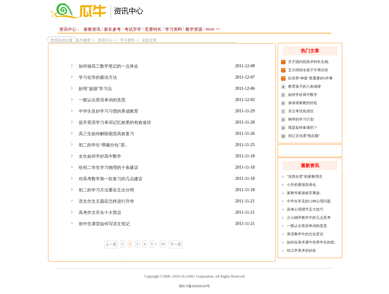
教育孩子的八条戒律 (304, 86)
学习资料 (173, 29)
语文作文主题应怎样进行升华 (106, 201)
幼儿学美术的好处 (301, 250)
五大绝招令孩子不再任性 (308, 70)
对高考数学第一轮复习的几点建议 (111, 179)
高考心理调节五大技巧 (305, 209)
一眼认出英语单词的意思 (102, 100)
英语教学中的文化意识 (305, 234)
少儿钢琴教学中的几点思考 (309, 217)
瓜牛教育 (83, 40)
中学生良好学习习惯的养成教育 (108, 111)
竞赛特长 (153, 29)
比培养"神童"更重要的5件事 (310, 78)
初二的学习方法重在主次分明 (106, 190)
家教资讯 (92, 29)
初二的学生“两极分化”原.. (103, 145)
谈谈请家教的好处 (302, 103)
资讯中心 (105, 40)
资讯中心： (70, 29)
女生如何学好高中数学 (100, 156)
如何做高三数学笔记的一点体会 (108, 66)
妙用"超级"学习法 (95, 88)
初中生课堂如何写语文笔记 (104, 224)
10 (163, 244)
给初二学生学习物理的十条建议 (108, 167)
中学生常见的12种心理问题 (309, 201)
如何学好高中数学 (302, 95)
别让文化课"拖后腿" (304, 136)
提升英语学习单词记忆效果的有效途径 (115, 122)
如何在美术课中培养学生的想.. (311, 242)
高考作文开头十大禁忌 (100, 212)
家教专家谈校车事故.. (304, 193)
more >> (213, 29)
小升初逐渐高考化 (301, 185)
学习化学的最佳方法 (98, 77)
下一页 (175, 244)
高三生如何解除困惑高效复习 (106, 133)
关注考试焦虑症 (301, 111)
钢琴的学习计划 (301, 119)
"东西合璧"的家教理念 (305, 176)
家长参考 (112, 29)
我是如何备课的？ (302, 127)
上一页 (110, 244)
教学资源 (193, 29)
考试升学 (132, 29)
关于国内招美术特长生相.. (309, 62)
